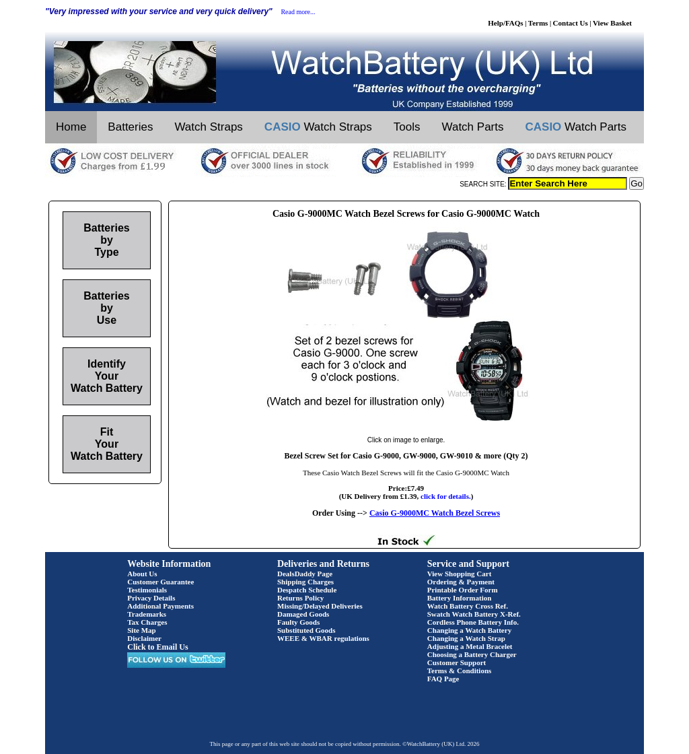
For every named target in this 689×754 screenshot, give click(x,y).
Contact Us (570, 23)
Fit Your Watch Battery (107, 444)
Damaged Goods (303, 614)
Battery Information (459, 598)
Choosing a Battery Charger (472, 654)
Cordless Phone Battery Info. (473, 622)
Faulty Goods (298, 622)
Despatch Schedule (306, 590)
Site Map (141, 630)
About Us (142, 574)
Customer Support (456, 662)
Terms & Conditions (459, 670)
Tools (407, 127)
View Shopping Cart (459, 574)
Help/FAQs (505, 23)
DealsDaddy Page (304, 574)
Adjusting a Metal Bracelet (470, 646)
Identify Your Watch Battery (107, 376)
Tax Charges (147, 622)
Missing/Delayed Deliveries (320, 606)
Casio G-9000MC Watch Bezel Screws (434, 513)
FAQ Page (443, 679)
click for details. (446, 496)
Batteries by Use (106, 308)
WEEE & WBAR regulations (323, 638)
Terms (538, 23)
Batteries (130, 127)
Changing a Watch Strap (466, 638)
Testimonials (147, 590)
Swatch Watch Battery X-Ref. (474, 614)
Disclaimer (144, 638)
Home (71, 127)
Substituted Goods (306, 630)
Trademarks (146, 614)
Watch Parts (473, 127)
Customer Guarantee (160, 582)
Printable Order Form (462, 590)
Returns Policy (300, 598)
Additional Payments (160, 606)
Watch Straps (208, 127)
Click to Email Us (157, 647)
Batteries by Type (106, 240)
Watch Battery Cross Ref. (467, 606)
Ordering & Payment (461, 582)
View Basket (612, 23)
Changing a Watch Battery (469, 630)
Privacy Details (151, 598)
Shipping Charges (305, 582)
